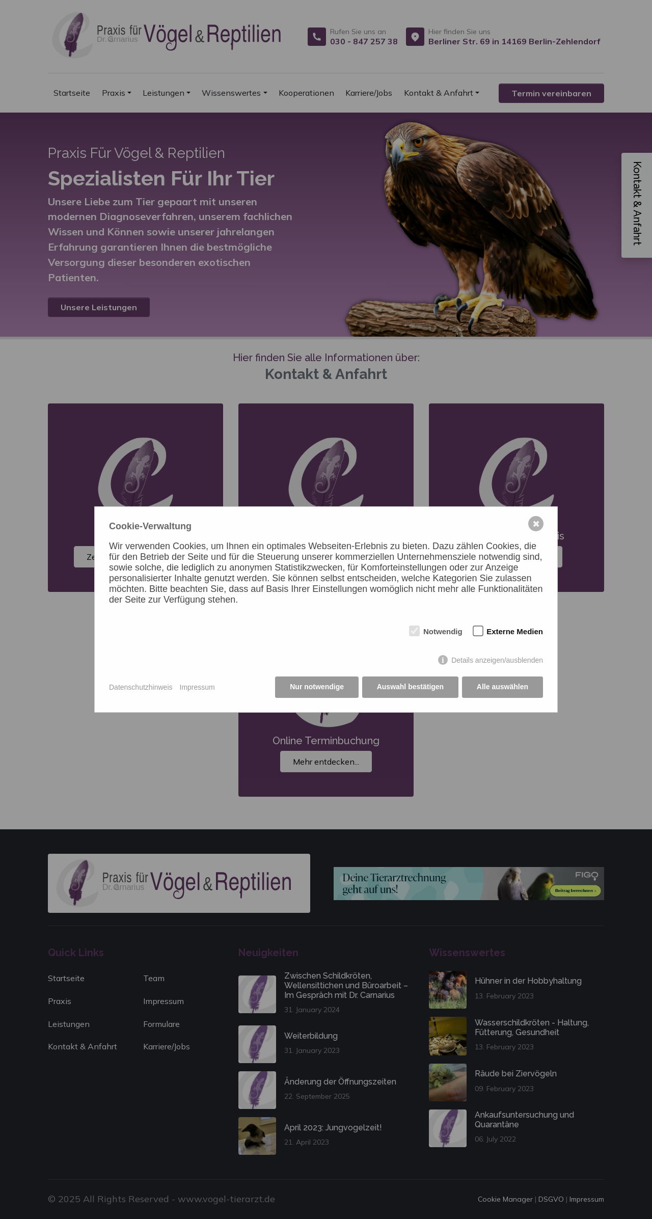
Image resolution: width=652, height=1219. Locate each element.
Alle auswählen (502, 687)
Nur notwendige (317, 687)
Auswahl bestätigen (409, 687)
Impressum (197, 687)
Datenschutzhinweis (141, 687)
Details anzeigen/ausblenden (497, 660)
